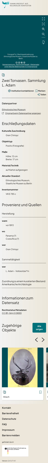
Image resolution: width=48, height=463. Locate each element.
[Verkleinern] (43, 34)
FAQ (4, 424)
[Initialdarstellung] (43, 24)
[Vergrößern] (43, 29)
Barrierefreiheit (10, 413)
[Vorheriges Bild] (36, 340)
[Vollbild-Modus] (43, 19)
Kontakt (6, 407)
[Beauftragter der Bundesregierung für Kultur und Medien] (15, 451)
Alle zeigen (39, 328)
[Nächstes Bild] (43, 340)
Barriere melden (11, 435)
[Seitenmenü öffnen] (43, 5)
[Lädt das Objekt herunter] (43, 42)
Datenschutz (9, 418)
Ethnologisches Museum (14, 109)
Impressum (8, 429)
